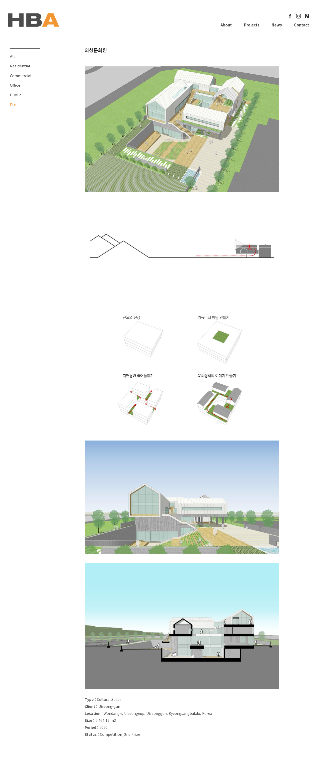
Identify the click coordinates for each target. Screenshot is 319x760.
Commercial (20, 75)
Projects (251, 24)
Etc (13, 104)
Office (15, 85)
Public (15, 94)
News (277, 24)
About (226, 24)
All (12, 56)
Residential (20, 65)
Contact (301, 24)
